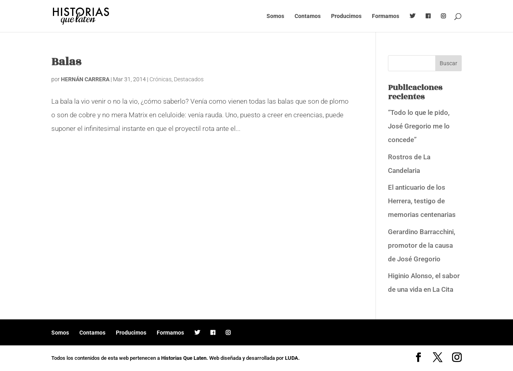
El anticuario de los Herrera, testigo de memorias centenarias (422, 201)
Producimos (346, 16)
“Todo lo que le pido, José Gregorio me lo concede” (419, 126)
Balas (66, 61)
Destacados (189, 79)
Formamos (385, 16)
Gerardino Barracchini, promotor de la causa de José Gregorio (421, 245)
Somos (275, 16)
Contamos (308, 16)
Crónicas (160, 79)
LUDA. (292, 358)
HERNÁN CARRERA (85, 79)
